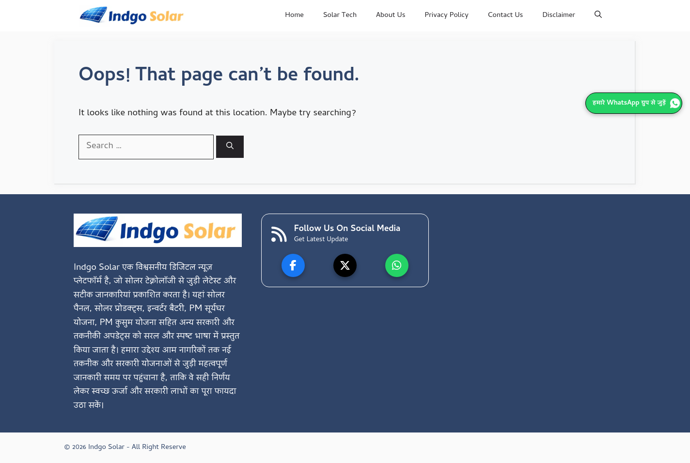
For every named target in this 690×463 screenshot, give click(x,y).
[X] (345, 265)
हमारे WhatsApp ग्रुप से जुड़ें (636, 103)
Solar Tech (340, 15)
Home (294, 15)
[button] (598, 15)
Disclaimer (559, 15)
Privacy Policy (447, 15)
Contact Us (505, 15)
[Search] (230, 147)
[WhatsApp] (396, 265)
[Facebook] (293, 265)
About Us (391, 15)
